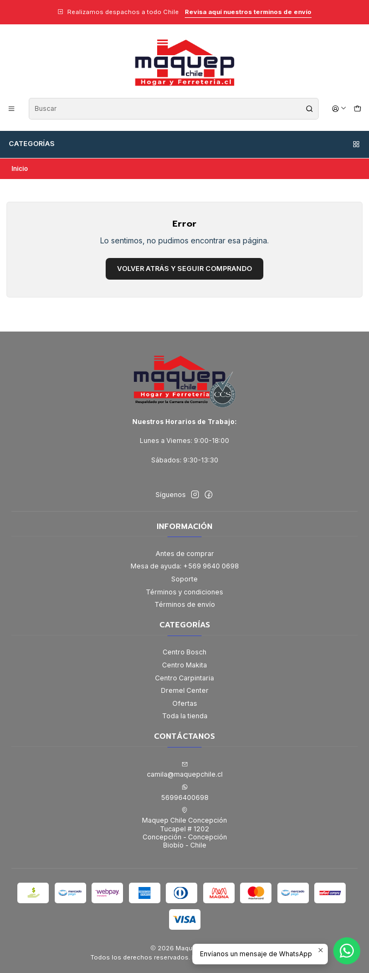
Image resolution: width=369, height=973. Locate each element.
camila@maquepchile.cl (185, 769)
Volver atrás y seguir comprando (184, 268)
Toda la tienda (185, 716)
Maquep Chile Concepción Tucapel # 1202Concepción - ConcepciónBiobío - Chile (184, 828)
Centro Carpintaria (184, 678)
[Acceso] (339, 108)
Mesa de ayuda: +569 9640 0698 (185, 566)
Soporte (184, 579)
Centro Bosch (184, 652)
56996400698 (185, 792)
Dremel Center (185, 690)
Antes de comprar (185, 554)
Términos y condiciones (184, 592)
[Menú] (11, 108)
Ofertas (184, 703)
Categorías (185, 144)
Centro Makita (184, 665)
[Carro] (357, 108)
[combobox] (174, 109)
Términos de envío (184, 604)
